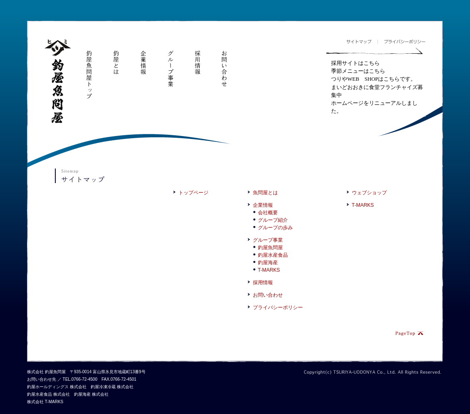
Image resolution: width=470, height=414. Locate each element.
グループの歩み (275, 228)
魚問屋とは (265, 193)
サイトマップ (361, 42)
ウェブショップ (369, 193)
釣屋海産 (268, 262)
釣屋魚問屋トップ (89, 70)
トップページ (193, 193)
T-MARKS (269, 270)
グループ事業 (170, 63)
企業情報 (143, 58)
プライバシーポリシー (401, 42)
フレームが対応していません (375, 88)
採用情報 (197, 58)
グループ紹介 (273, 220)
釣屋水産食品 (273, 255)
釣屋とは (116, 58)
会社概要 (268, 213)
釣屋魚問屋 (58, 82)
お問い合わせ (224, 63)
